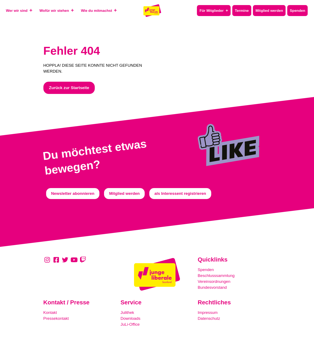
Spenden (206, 269)
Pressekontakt (56, 318)
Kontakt (50, 312)
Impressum (208, 312)
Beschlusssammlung (216, 275)
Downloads (130, 318)
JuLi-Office (130, 324)
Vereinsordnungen (214, 281)
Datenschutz (209, 318)
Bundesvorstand (212, 287)
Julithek (127, 312)
